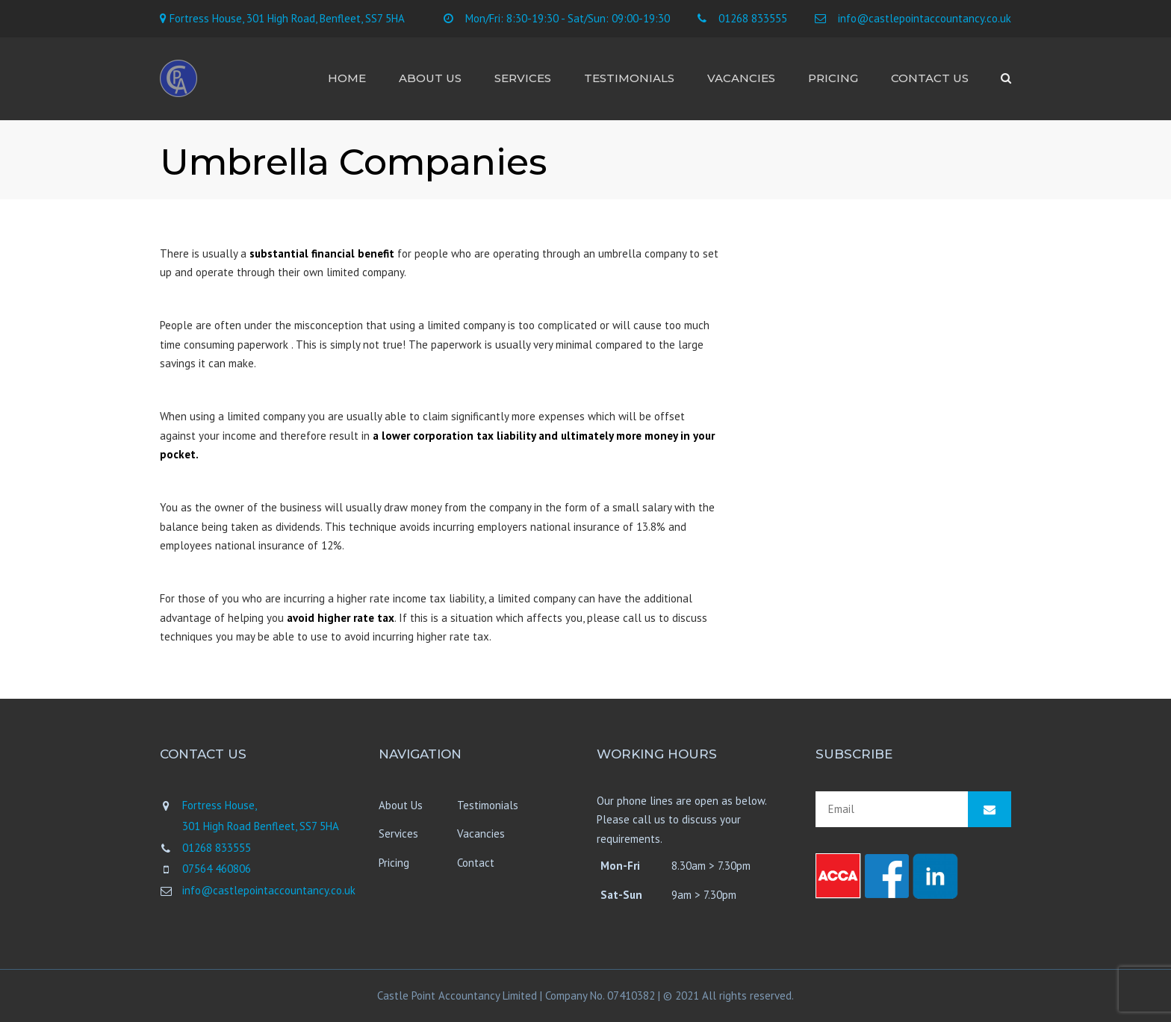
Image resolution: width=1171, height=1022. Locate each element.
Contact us (930, 78)
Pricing (833, 78)
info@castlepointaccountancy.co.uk (924, 18)
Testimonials (629, 78)
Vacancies (741, 78)
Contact (475, 863)
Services (522, 78)
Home (347, 78)
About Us (430, 78)
